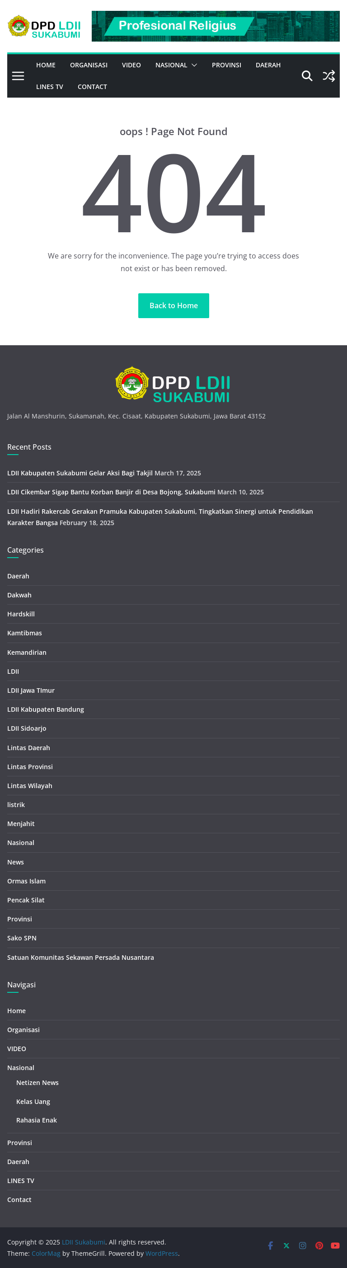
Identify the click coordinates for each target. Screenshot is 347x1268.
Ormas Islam (26, 881)
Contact (92, 86)
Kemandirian (27, 652)
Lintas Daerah (28, 747)
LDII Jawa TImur (31, 690)
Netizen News (37, 1082)
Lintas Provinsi (30, 766)
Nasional (171, 65)
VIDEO (131, 65)
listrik (16, 804)
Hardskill (21, 614)
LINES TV (49, 86)
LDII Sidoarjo (27, 728)
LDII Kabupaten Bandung (45, 709)
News (15, 862)
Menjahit (21, 823)
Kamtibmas (24, 633)
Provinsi (226, 65)
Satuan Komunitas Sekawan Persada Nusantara (80, 957)
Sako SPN (22, 938)
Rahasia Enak (36, 1120)
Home (46, 65)
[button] (192, 65)
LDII (13, 671)
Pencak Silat (26, 900)
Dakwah (19, 595)
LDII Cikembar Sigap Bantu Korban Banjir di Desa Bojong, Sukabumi (111, 492)
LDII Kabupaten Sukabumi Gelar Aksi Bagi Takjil (80, 473)
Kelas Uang (33, 1101)
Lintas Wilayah (29, 785)
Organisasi (89, 65)
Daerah (268, 65)
